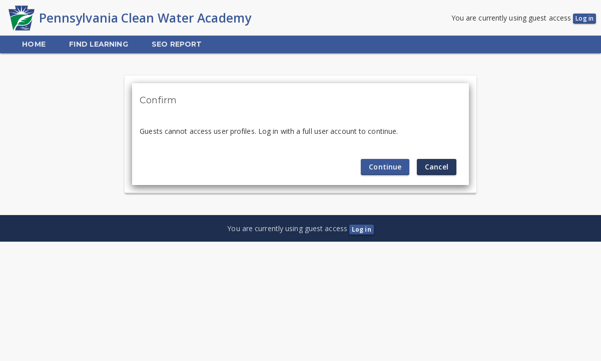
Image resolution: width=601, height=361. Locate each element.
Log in (584, 18)
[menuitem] (34, 44)
